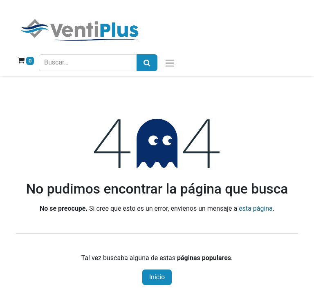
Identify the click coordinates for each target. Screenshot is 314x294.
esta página (256, 208)
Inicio (157, 277)
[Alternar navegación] (170, 62)
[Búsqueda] (147, 62)
